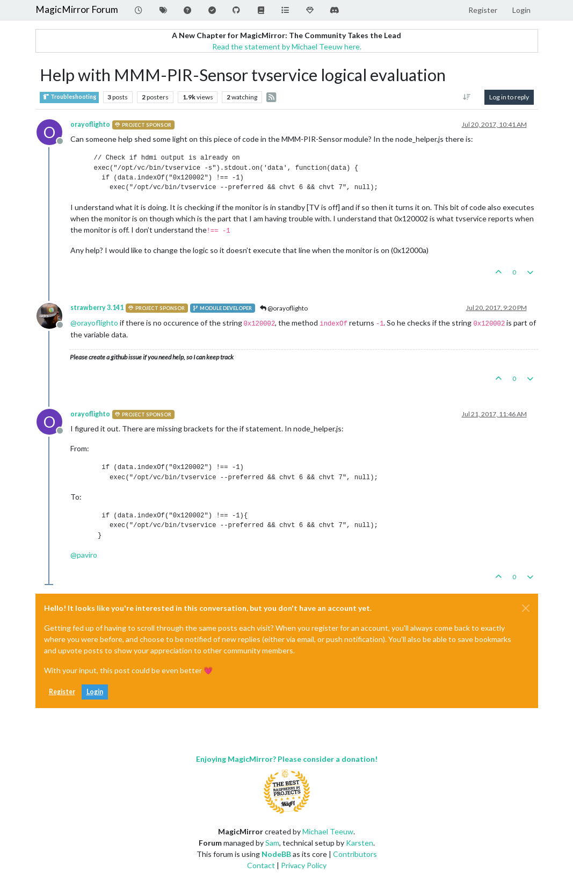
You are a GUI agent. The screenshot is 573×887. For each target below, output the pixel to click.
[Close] (525, 608)
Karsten (359, 842)
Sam (272, 842)
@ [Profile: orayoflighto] (94, 322)
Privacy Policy (304, 865)
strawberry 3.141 (97, 308)
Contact (261, 865)
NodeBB (276, 854)
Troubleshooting (69, 96)
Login (94, 692)
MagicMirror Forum (76, 9)
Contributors (355, 854)
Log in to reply (509, 97)
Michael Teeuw (327, 831)
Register (62, 692)
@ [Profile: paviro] (83, 554)
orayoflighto (90, 124)
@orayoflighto (284, 308)
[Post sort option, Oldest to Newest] (466, 97)
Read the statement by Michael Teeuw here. (286, 46)
